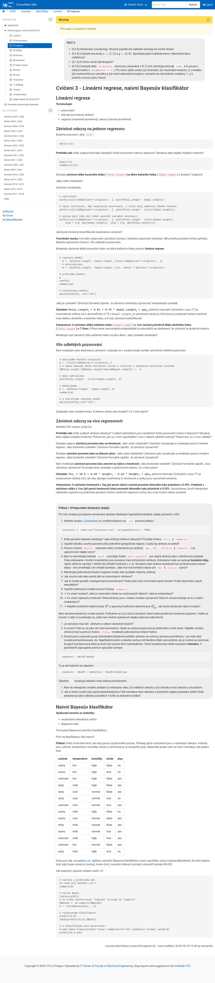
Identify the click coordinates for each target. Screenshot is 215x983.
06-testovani (17, 60)
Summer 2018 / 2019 (14, 184)
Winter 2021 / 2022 (13, 160)
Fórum (9, 215)
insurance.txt (94, 520)
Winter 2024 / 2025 (13, 131)
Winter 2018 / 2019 (13, 189)
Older (6, 199)
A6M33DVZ (11, 25)
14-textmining (17, 94)
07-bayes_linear (18, 65)
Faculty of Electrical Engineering (114, 965)
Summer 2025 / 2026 (14, 116)
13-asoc (14, 89)
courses (26, 11)
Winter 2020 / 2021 (13, 169)
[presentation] (109, 54)
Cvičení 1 (15, 35)
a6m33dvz (42, 11)
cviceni (58, 11)
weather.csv (83, 860)
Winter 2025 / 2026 (13, 121)
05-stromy (16, 55)
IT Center (85, 965)
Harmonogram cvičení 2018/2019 (22, 30)
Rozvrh (9, 211)
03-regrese (16, 45)
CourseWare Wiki (19, 4)
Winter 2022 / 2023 (13, 150)
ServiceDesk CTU (180, 965)
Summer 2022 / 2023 (14, 145)
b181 (13, 11)
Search (193, 4)
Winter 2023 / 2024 (13, 140)
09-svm (14, 75)
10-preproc (16, 79)
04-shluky (15, 50)
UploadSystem (14, 219)
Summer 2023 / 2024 (14, 136)
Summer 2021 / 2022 (14, 155)
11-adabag (16, 84)
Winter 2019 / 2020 (13, 179)
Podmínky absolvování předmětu (21, 104)
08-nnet (14, 70)
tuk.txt (87, 426)
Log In (208, 4)
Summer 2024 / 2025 (14, 126)
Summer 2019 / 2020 (14, 174)
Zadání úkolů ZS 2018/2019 (24, 99)
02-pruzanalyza (18, 40)
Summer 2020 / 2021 (14, 165)
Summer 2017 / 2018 (14, 194)
